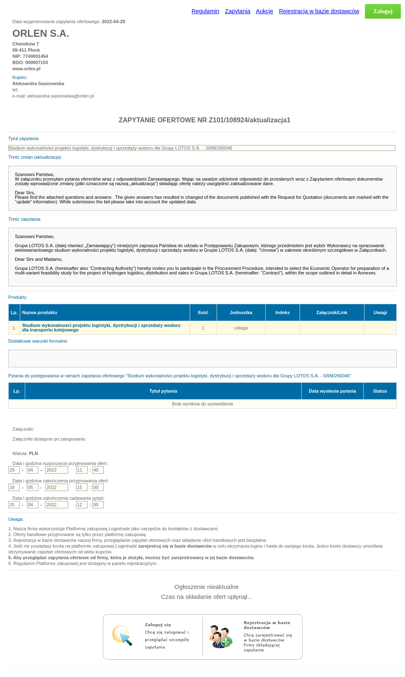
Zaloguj (383, 11)
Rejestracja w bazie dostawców (319, 11)
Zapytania (237, 11)
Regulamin (205, 11)
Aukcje (264, 11)
